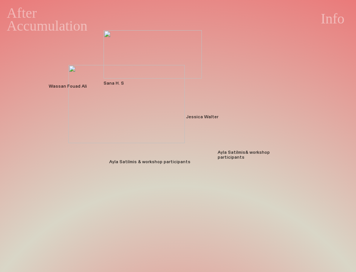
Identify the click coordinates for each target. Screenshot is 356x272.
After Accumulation (47, 19)
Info (333, 18)
